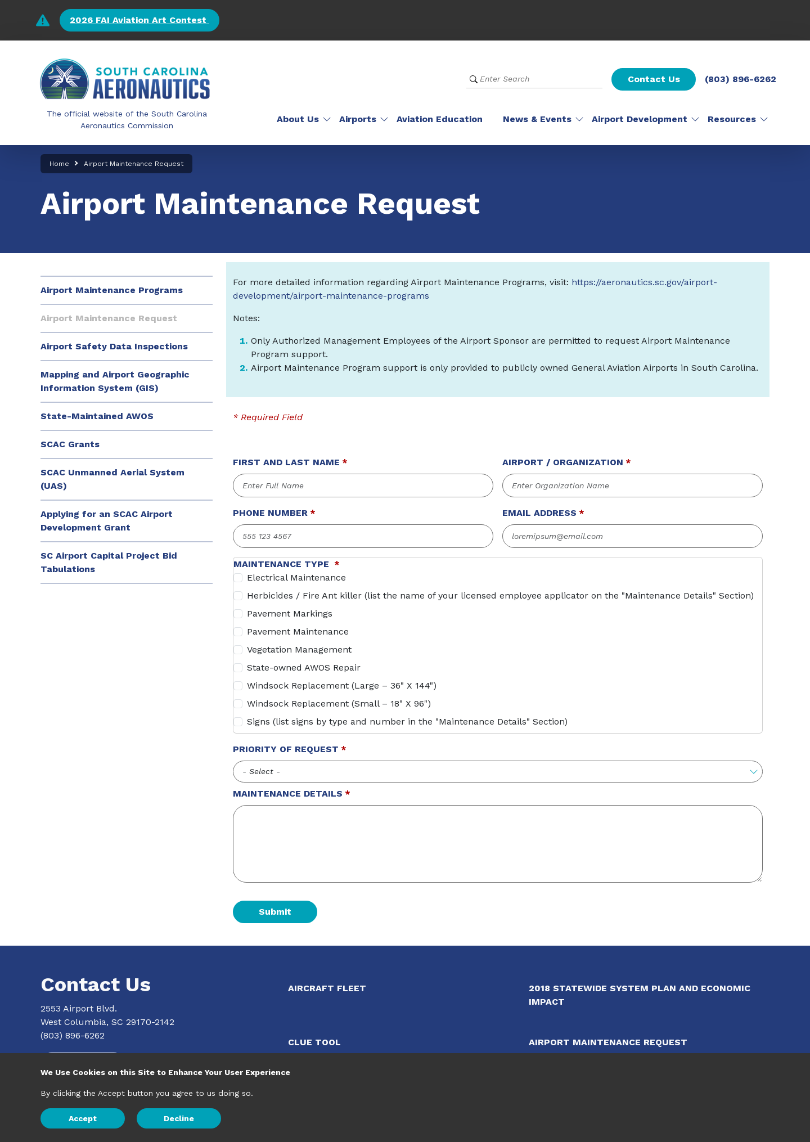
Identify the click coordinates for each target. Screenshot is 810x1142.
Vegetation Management (299, 649)
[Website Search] (534, 79)
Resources (732, 119)
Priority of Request (286, 749)
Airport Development (639, 119)
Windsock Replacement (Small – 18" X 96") (339, 703)
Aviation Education (440, 119)
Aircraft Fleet (327, 988)
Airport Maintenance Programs (111, 290)
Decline (179, 1118)
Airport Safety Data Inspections (114, 346)
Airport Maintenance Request (108, 318)
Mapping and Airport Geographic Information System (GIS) (115, 381)
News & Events (537, 119)
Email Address (539, 512)
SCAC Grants (70, 444)
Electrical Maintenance (296, 577)
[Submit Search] (473, 79)
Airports (357, 119)
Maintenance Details (288, 793)
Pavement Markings (289, 613)
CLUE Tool (314, 1042)
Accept (83, 1118)
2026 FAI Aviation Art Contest (139, 20)
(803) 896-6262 (740, 79)
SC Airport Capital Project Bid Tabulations (108, 562)
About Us (298, 119)
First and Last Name (286, 462)
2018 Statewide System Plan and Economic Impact (639, 995)
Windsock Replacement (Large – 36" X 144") (341, 685)
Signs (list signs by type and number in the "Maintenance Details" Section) (407, 721)
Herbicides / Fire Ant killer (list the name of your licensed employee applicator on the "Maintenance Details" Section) (500, 595)
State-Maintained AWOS (97, 416)
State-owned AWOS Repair (304, 667)
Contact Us (654, 79)
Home (59, 164)
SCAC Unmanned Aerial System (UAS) (112, 479)
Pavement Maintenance (298, 631)
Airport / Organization (562, 462)
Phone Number (270, 512)
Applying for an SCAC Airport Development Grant (106, 521)
